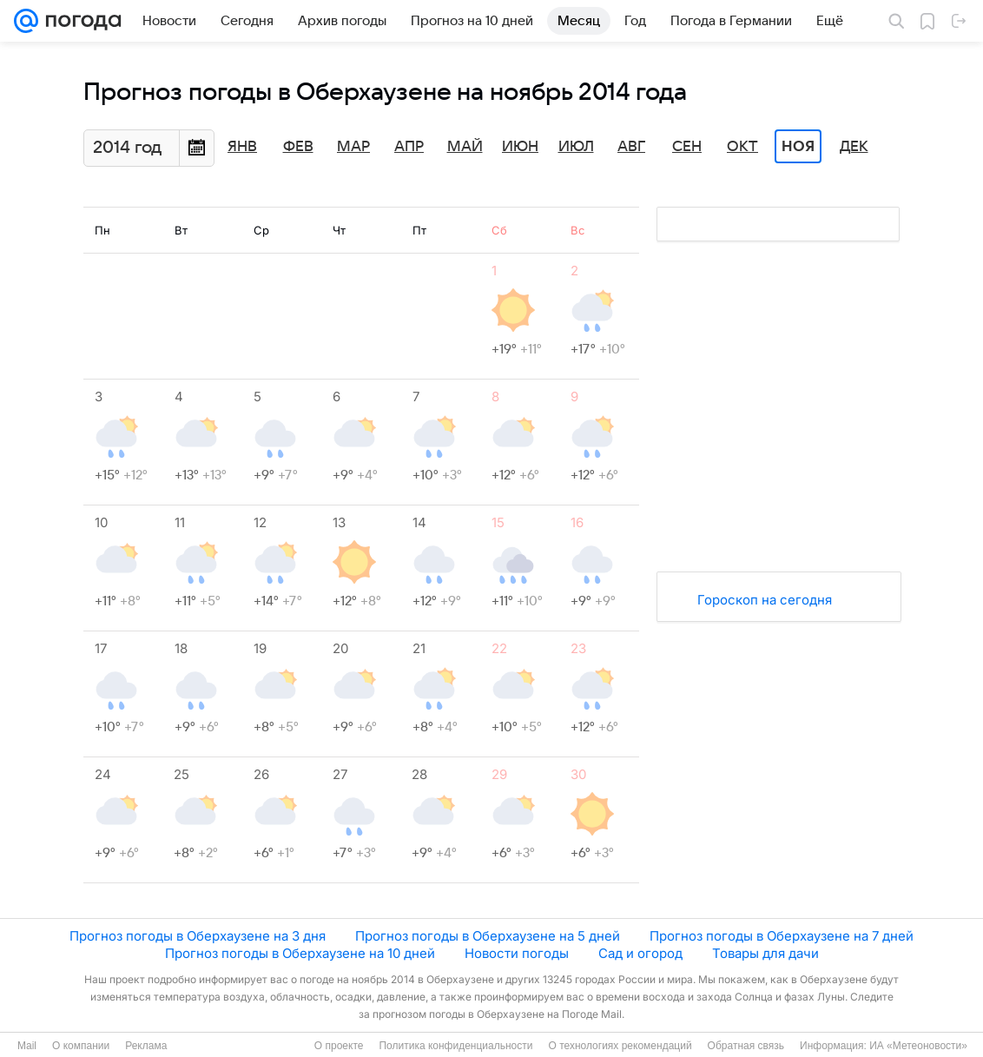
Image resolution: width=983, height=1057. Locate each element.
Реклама (146, 1046)
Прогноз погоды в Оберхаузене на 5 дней (487, 936)
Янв (242, 147)
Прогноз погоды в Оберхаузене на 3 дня (197, 936)
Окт (742, 147)
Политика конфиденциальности (455, 1046)
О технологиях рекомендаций (619, 1046)
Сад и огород (640, 953)
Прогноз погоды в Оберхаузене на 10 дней (300, 953)
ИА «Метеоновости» (918, 1046)
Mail (26, 1046)
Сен (687, 147)
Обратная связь (746, 1046)
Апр (409, 147)
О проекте (339, 1046)
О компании (80, 1046)
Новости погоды (517, 953)
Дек (854, 147)
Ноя (798, 147)
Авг (631, 147)
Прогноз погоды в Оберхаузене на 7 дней (782, 936)
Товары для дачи (765, 953)
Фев (298, 147)
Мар (353, 147)
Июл (576, 147)
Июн (520, 147)
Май (465, 147)
